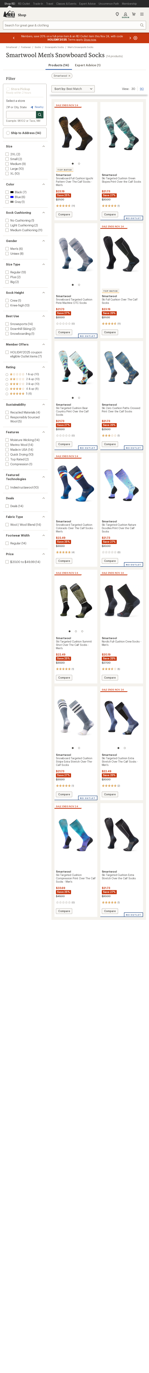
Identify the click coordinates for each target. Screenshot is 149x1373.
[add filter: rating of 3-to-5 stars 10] (22, 384)
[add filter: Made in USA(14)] (16, 449)
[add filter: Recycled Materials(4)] (20, 412)
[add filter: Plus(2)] (10, 277)
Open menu (142, 14)
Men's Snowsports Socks (80, 47)
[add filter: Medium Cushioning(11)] (21, 230)
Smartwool (11, 47)
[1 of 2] (73, 163)
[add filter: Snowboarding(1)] (18, 333)
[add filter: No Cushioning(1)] (18, 220)
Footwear (26, 47)
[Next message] (130, 38)
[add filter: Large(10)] (11, 168)
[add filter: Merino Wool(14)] (16, 444)
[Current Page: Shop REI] (10, 3)
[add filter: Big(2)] (10, 282)
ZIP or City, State (16, 107)
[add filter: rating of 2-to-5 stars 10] (22, 389)
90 (142, 88)
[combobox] (74, 25)
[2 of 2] (79, 163)
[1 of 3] (69, 631)
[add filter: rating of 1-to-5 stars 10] (22, 394)
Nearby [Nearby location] (36, 107)
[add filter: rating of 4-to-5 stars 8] (22, 379)
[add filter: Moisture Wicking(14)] (19, 440)
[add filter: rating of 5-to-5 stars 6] (22, 374)
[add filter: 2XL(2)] (10, 154)
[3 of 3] (82, 631)
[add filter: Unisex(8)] (12, 253)
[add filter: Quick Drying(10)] (16, 454)
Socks (38, 47)
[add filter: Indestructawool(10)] (19, 487)
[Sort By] (73, 88)
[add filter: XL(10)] (9, 173)
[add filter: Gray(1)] (13, 201)
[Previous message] (14, 38)
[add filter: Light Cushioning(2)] (19, 225)
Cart (133, 14)
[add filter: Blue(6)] (13, 197)
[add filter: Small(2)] (11, 159)
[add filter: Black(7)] (13, 192)
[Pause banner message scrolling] (135, 38)
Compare (65, 215)
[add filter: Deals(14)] (11, 506)
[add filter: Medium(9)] (13, 164)
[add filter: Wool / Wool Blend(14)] (20, 524)
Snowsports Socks (54, 47)
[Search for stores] (39, 114)
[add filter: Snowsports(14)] (16, 324)
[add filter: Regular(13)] (13, 272)
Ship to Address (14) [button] (23, 133)
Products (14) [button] (58, 65)
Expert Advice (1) (87, 65)
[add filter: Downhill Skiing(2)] (18, 328)
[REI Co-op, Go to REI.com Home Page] (9, 14)
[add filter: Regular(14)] (13, 543)
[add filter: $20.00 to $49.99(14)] (19, 562)
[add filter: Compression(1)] (17, 464)
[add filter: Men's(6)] (11, 248)
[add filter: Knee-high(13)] (14, 305)
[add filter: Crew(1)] (11, 300)
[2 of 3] (76, 631)
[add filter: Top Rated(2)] (14, 459)
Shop (22, 15)
